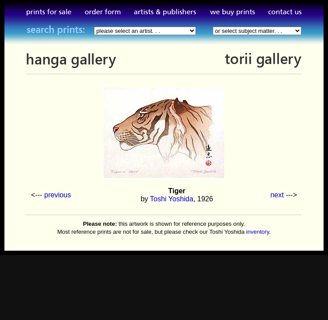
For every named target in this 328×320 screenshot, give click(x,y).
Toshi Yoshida (171, 199)
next (277, 195)
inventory (257, 231)
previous (57, 195)
